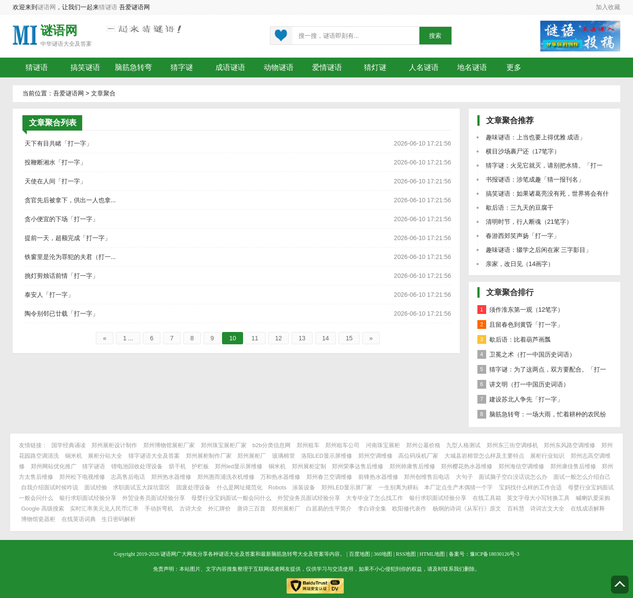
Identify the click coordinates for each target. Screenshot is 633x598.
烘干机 (177, 466)
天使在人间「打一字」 (55, 181)
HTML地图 (432, 554)
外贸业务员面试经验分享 (153, 498)
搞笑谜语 (85, 67)
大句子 (464, 477)
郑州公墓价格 (423, 445)
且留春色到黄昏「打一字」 (520, 324)
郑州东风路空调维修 (569, 445)
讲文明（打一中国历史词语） (523, 384)
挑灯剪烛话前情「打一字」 (61, 275)
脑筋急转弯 (133, 67)
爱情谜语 (327, 67)
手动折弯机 (159, 508)
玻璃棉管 (283, 455)
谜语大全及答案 (72, 43)
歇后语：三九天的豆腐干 (519, 207)
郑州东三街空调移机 (512, 445)
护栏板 (200, 466)
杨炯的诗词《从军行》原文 (467, 508)
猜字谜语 (93, 466)
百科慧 (515, 508)
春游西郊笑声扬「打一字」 (523, 235)
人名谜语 (424, 67)
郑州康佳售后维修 (573, 466)
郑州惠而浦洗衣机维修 (226, 477)
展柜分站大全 (105, 455)
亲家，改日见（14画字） (520, 263)
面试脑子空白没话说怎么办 (513, 477)
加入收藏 (608, 7)
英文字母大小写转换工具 (538, 498)
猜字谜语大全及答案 (154, 455)
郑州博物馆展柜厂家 (169, 445)
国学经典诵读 (68, 445)
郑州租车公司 (342, 445)
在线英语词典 (79, 519)
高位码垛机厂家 (418, 455)
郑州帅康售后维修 (412, 466)
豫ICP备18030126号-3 (495, 554)
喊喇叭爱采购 (593, 498)
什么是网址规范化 (239, 487)
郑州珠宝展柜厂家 (224, 445)
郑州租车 (308, 445)
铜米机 (73, 455)
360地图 (383, 554)
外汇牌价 (219, 508)
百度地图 (359, 554)
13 (302, 338)
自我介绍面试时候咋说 (49, 487)
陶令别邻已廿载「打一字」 (61, 313)
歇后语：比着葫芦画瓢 (514, 339)
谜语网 (46, 7)
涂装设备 (303, 487)
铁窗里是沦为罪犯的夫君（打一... (70, 256)
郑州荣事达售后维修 (357, 466)
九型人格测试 (463, 445)
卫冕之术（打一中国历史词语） (526, 354)
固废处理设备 (193, 487)
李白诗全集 (372, 508)
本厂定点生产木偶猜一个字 (458, 487)
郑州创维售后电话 (427, 477)
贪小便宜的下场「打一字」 (61, 218)
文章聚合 (103, 93)
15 (349, 338)
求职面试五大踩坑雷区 (141, 487)
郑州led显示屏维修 (238, 466)
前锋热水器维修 (378, 477)
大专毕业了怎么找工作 (374, 498)
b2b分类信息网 (271, 445)
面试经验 (95, 487)
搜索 (435, 36)
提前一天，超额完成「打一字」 (68, 237)
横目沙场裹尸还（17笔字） (523, 151)
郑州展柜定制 (309, 466)
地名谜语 (472, 67)
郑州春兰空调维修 (329, 477)
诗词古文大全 (547, 508)
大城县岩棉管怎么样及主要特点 (484, 455)
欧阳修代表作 (409, 508)
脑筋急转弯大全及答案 (297, 554)
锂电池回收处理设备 (137, 466)
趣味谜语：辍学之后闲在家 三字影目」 (539, 249)
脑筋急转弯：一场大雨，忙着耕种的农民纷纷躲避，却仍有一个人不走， (541, 416)
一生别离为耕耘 (398, 487)
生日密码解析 (119, 519)
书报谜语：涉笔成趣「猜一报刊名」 (535, 179)
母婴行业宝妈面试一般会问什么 (231, 498)
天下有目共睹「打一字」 (58, 143)
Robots (277, 487)
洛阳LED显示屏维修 (326, 455)
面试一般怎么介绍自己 (582, 477)
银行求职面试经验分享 (87, 498)
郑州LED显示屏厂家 (346, 487)
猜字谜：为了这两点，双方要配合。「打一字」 (541, 371)
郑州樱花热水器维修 (466, 466)
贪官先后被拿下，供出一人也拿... (70, 200)
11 (254, 338)
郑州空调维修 (375, 455)
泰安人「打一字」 (49, 294)
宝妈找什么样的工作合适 (530, 487)
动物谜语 (279, 67)
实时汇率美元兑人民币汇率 (104, 508)
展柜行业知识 (547, 455)
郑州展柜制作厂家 (209, 455)
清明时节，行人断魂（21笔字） (529, 221)
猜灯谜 (375, 67)
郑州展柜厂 (251, 455)
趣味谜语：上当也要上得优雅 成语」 (536, 137)
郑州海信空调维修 (521, 466)
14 (325, 338)
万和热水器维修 (280, 477)
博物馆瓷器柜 (38, 519)
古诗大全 (190, 508)
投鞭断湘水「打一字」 (55, 162)
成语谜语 (230, 67)
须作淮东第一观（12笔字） (520, 309)
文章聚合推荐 (510, 120)
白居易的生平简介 (329, 508)
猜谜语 (108, 7)
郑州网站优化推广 (53, 466)
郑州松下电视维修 (82, 477)
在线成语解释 (588, 508)
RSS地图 (406, 554)
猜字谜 (182, 67)
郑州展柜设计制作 (114, 445)
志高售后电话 (128, 477)
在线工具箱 (487, 498)
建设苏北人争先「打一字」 (520, 399)
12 (278, 338)
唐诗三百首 (251, 508)
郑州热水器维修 (171, 477)
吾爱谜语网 (68, 93)
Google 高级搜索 (42, 508)
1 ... (128, 338)
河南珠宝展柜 (383, 445)
